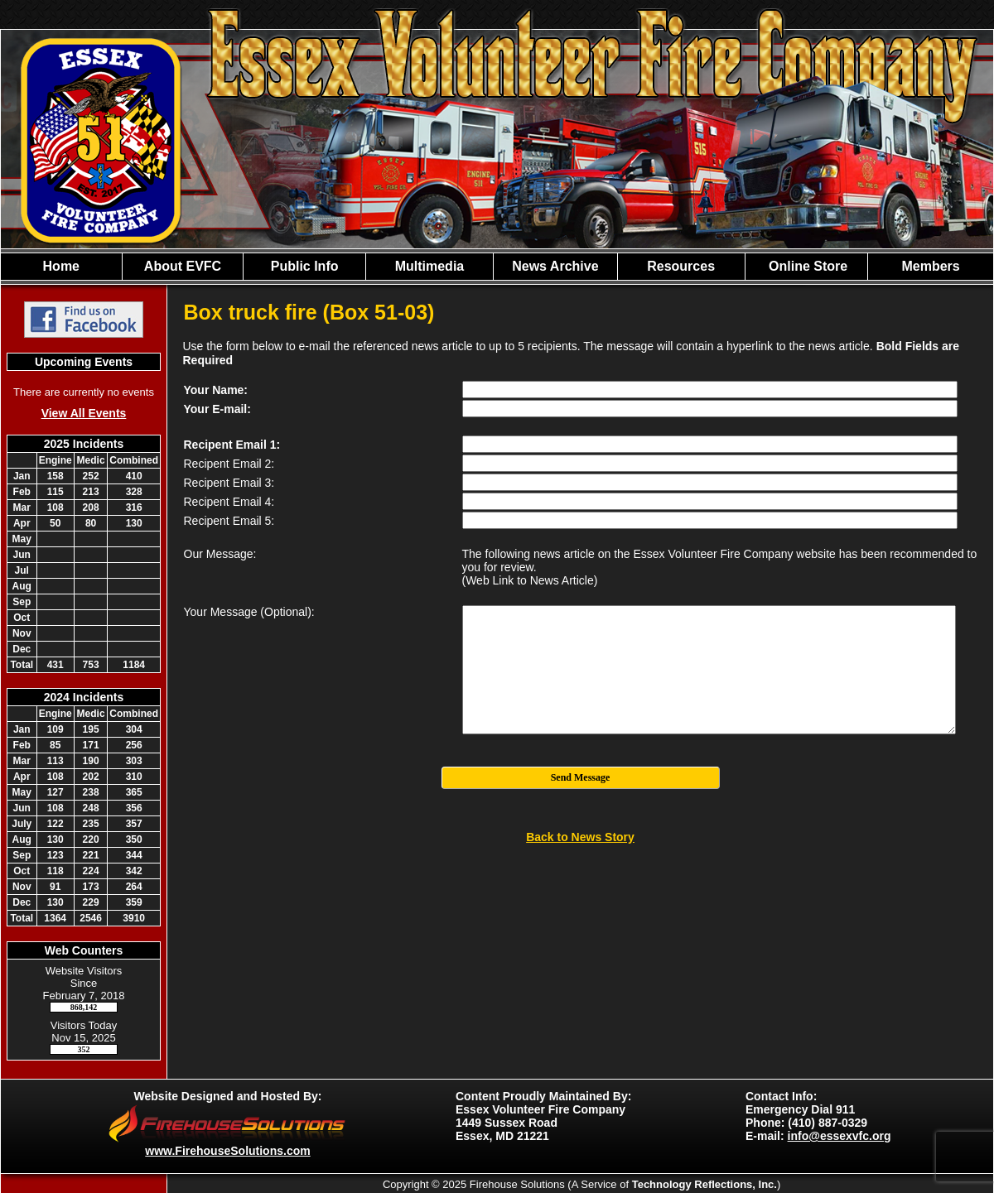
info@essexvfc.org (839, 1135)
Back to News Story (580, 837)
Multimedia (430, 266)
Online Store (806, 266)
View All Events (84, 413)
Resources (681, 266)
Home (61, 266)
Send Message (580, 777)
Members (930, 266)
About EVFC (182, 266)
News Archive (555, 266)
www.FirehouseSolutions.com (227, 1150)
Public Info (305, 266)
